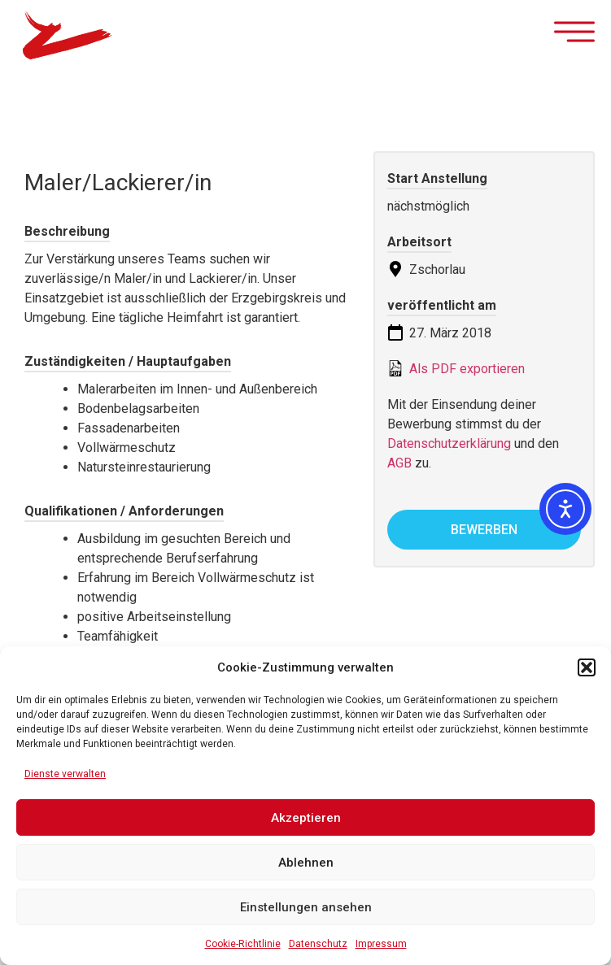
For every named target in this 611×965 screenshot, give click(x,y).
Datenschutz (318, 944)
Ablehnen (306, 862)
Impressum (381, 944)
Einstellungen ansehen (306, 907)
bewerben (484, 529)
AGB (399, 463)
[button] (586, 667)
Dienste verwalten (65, 774)
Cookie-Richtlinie (243, 944)
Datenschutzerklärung (449, 443)
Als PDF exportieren (456, 368)
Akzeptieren (306, 818)
